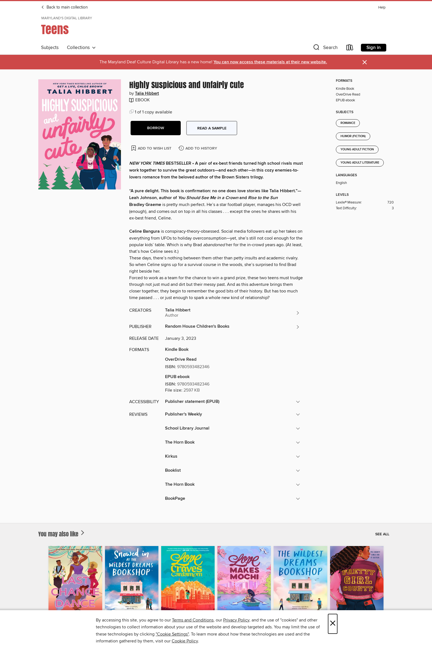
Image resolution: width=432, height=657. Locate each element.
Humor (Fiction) (353, 136)
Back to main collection (64, 7)
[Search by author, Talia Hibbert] (232, 312)
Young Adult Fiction (357, 149)
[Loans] (350, 48)
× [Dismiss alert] (365, 62)
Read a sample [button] (211, 128)
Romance (348, 123)
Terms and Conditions (193, 620)
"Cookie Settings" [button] (172, 634)
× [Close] (332, 624)
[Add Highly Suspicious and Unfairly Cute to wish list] (152, 148)
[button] (325, 48)
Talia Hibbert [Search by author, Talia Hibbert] (147, 93)
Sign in (373, 48)
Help (381, 8)
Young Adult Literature (360, 163)
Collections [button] (81, 48)
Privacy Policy (236, 620)
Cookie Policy (185, 641)
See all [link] (382, 534)
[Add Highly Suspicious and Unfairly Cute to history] (198, 148)
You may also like (61, 534)
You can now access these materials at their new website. (270, 62)
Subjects (50, 48)
